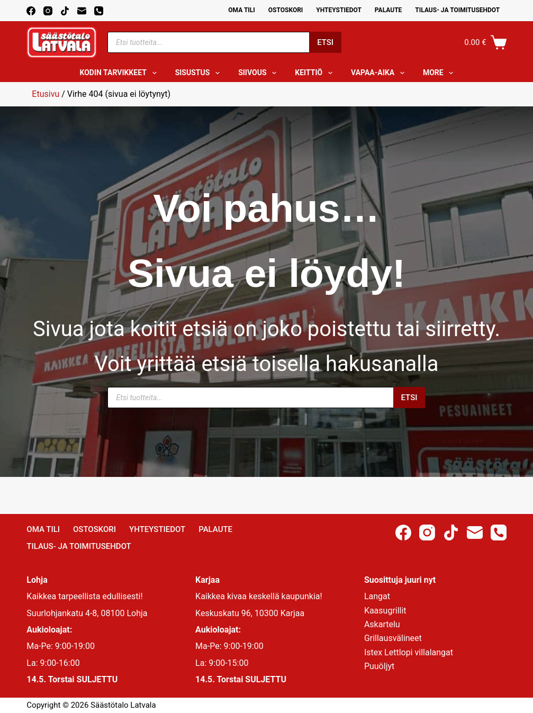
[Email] (81, 10)
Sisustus (199, 73)
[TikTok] (64, 10)
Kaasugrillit (385, 611)
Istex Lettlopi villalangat (408, 652)
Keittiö (316, 73)
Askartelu (382, 624)
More (440, 73)
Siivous (259, 73)
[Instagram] (47, 10)
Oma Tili (241, 10)
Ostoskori (285, 10)
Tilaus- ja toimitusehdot (457, 10)
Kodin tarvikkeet (120, 73)
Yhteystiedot (338, 10)
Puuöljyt (379, 666)
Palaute (388, 10)
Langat (377, 596)
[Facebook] (30, 10)
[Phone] (98, 10)
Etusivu (45, 94)
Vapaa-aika (380, 73)
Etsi (325, 42)
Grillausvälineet (393, 638)
